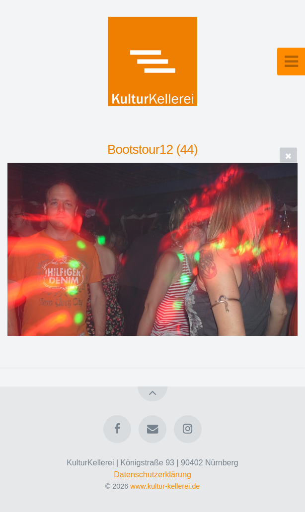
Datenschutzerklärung (152, 474)
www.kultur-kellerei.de (165, 486)
